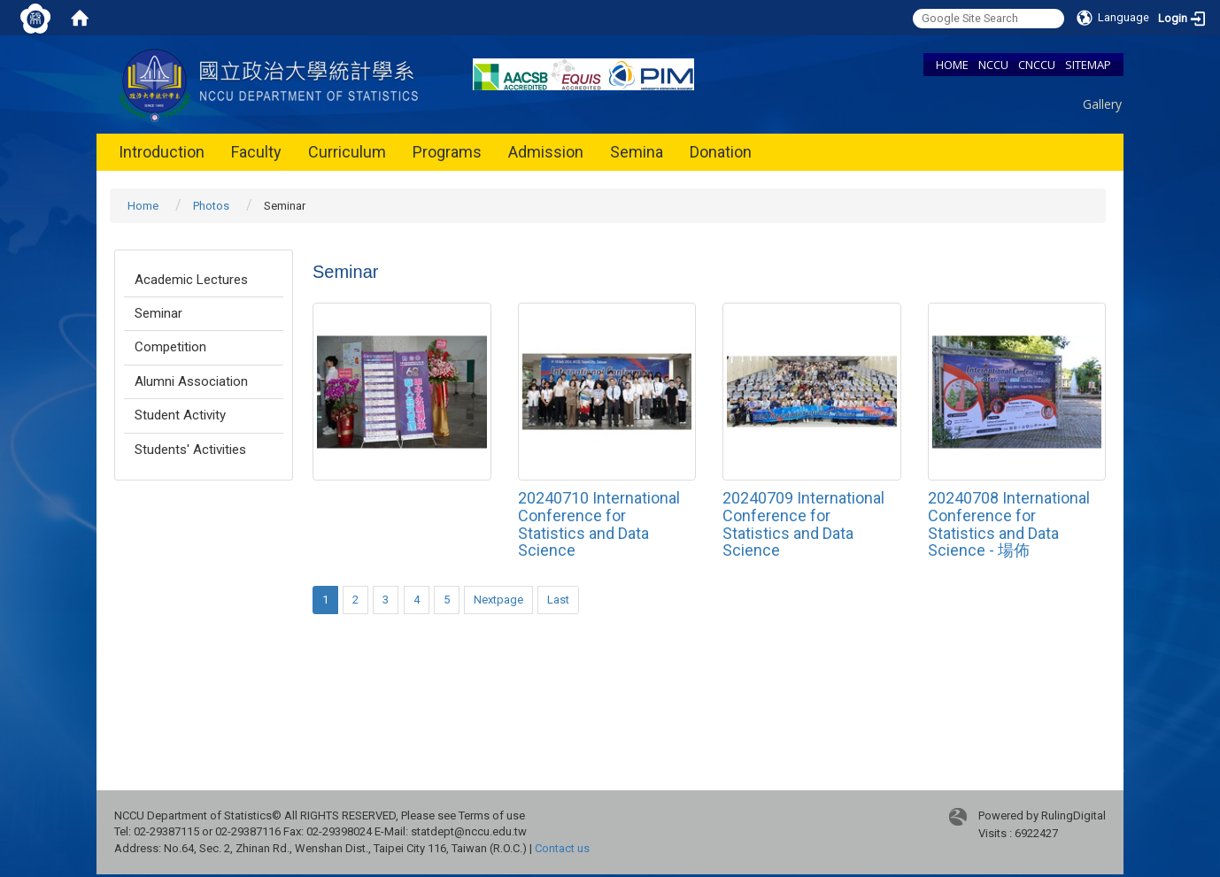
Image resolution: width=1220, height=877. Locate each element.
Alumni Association (191, 381)
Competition (170, 347)
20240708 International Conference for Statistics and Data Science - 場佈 (1009, 524)
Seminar (158, 313)
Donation (721, 151)
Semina (636, 151)
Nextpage (498, 599)
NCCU (993, 65)
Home (142, 205)
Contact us (562, 848)
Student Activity (180, 415)
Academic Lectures (191, 280)
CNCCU (1036, 65)
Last (558, 599)
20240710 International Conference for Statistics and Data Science (599, 524)
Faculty (256, 151)
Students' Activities (190, 450)
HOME (952, 65)
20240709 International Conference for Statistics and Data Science (803, 524)
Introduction (162, 151)
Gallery (1102, 104)
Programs (447, 151)
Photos (211, 205)
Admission (545, 151)
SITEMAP (1088, 65)
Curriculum (347, 151)
